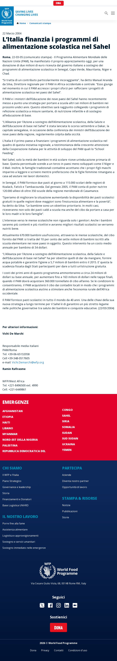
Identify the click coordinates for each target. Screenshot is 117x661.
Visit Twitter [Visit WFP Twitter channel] (42, 605)
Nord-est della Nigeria (20, 439)
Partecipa (72, 467)
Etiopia (7, 417)
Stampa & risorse (79, 498)
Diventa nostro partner (75, 481)
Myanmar (10, 434)
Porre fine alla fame (13, 523)
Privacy (45, 650)
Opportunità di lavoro (74, 487)
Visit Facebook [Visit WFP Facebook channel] (50, 605)
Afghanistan (12, 411)
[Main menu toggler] (112, 13)
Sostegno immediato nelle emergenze (24, 547)
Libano (7, 428)
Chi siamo (12, 467)
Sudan (67, 433)
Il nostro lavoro (20, 516)
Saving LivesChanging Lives (26, 13)
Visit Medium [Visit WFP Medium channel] (75, 605)
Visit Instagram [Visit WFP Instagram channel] (58, 605)
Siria (65, 421)
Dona (58, 3)
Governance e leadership (16, 487)
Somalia (68, 427)
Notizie (66, 505)
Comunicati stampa (40, 23)
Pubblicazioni (69, 511)
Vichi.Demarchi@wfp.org (28, 362)
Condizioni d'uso (77, 650)
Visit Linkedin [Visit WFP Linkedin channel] (66, 605)
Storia (5, 493)
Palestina (10, 445)
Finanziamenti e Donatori (16, 499)
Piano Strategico (11, 481)
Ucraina (68, 444)
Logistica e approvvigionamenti (20, 535)
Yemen (67, 450)
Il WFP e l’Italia (10, 475)
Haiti (6, 422)
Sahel (66, 415)
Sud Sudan (70, 438)
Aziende (66, 475)
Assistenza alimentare (15, 529)
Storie (65, 517)
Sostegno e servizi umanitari (18, 541)
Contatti (58, 650)
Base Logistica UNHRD (15, 505)
